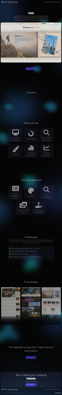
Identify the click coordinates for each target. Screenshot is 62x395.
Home (45, 2)
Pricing (55, 2)
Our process (50, 2)
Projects (59, 2)
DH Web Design (11, 2)
